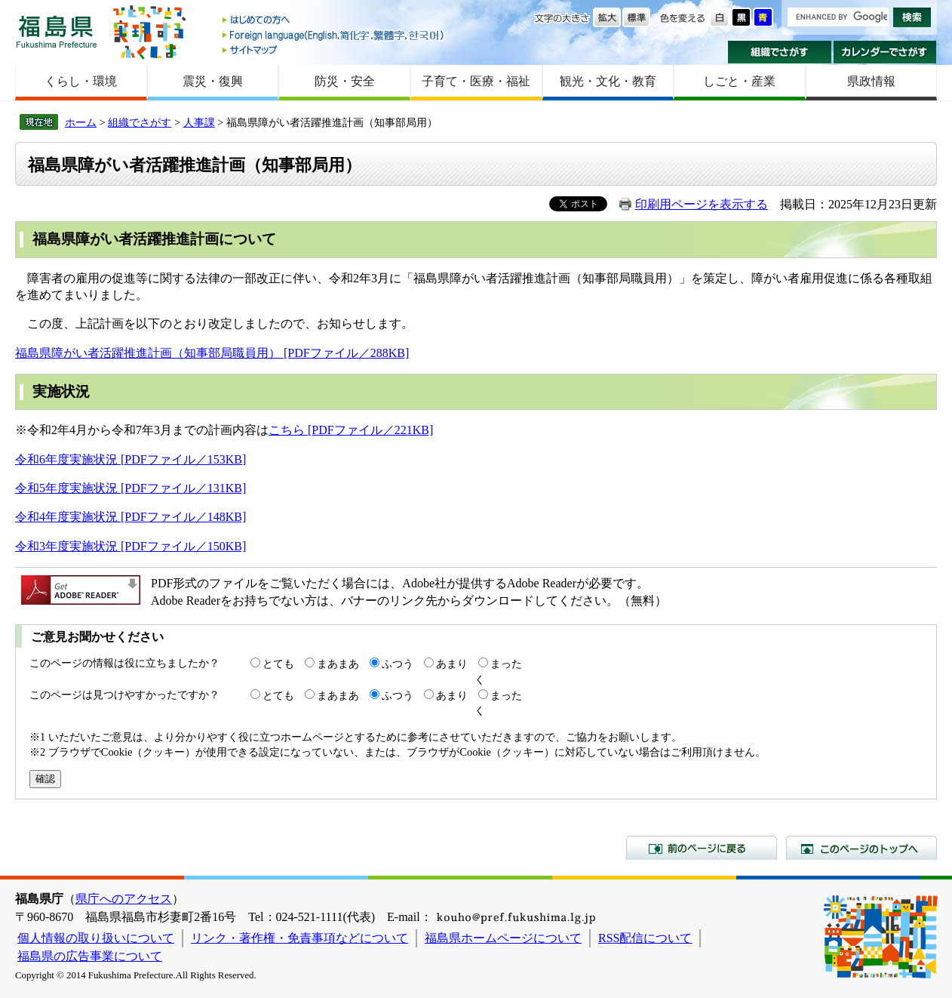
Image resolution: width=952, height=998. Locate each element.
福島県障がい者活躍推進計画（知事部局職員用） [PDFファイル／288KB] (212, 353)
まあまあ (338, 664)
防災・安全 (345, 81)
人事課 (199, 122)
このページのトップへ (861, 848)
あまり (452, 664)
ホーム (81, 122)
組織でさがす (779, 52)
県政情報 (871, 81)
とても (278, 664)
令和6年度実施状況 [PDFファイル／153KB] (130, 459)
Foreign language (334, 35)
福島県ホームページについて (503, 938)
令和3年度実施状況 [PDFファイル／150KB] (130, 546)
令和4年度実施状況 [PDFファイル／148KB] (130, 516)
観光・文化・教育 (608, 81)
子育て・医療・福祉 (476, 81)
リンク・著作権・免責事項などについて (299, 938)
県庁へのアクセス (123, 898)
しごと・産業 (739, 81)
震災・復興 (213, 81)
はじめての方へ (334, 21)
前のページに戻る (701, 848)
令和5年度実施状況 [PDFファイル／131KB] (130, 488)
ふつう (397, 664)
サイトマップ (334, 49)
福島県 (56, 31)
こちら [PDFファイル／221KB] (351, 430)
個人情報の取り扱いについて (95, 938)
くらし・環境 (81, 81)
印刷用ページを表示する (701, 204)
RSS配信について (645, 938)
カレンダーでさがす (885, 52)
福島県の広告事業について (89, 956)
